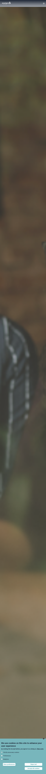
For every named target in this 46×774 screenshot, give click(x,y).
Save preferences (9, 764)
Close (44, 739)
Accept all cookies (33, 768)
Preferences (7, 756)
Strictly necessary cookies (11, 752)
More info (40, 749)
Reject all (33, 764)
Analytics (6, 759)
